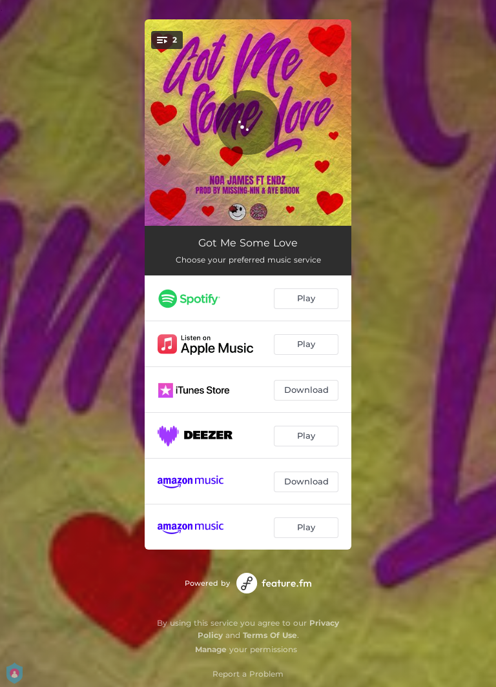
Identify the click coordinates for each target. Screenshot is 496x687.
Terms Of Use (270, 635)
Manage (211, 649)
